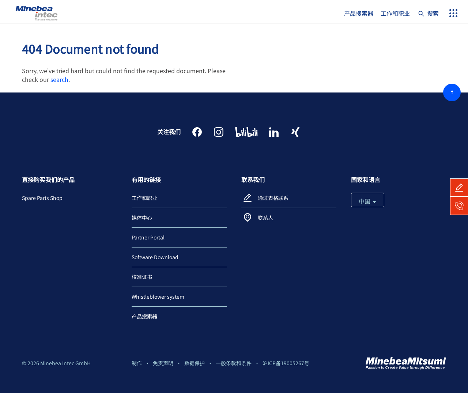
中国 (368, 201)
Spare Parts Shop (42, 197)
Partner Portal (148, 237)
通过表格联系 (273, 197)
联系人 (265, 217)
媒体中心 (142, 217)
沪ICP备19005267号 (286, 363)
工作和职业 (395, 13)
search (59, 79)
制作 (137, 363)
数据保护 (194, 363)
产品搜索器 (358, 13)
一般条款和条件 (234, 363)
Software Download (155, 257)
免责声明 (163, 363)
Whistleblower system (158, 296)
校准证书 (142, 276)
